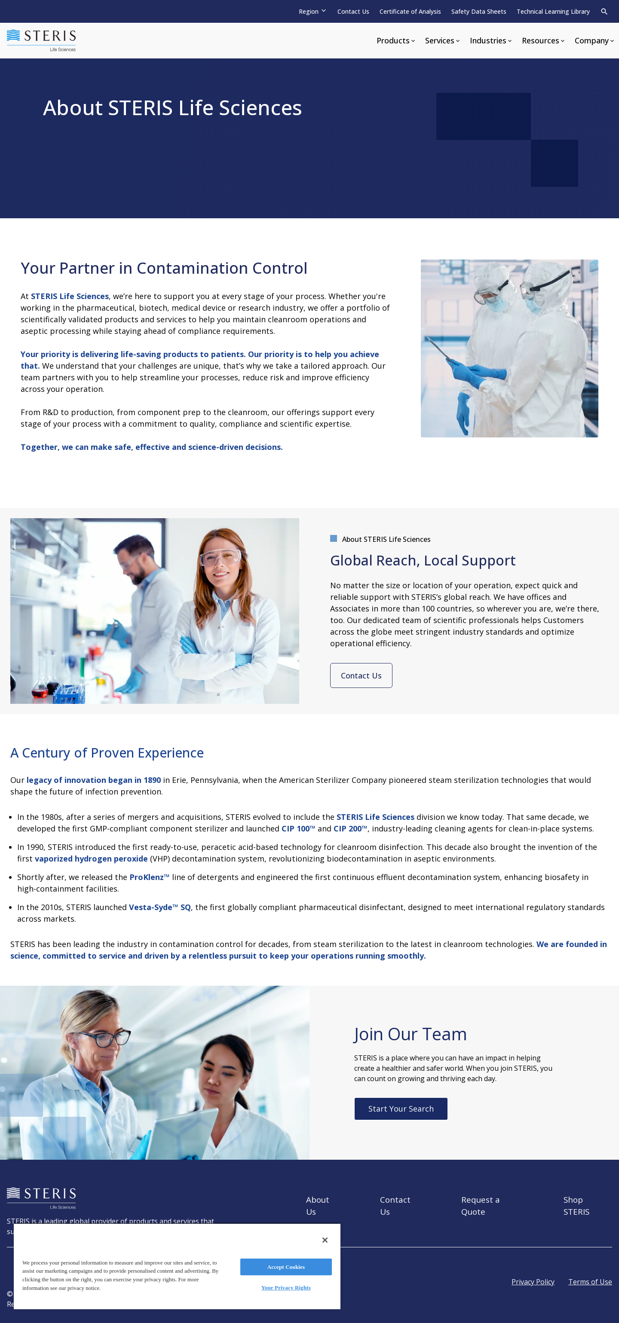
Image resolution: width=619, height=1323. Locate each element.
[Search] (604, 11)
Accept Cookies (286, 1267)
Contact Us (353, 11)
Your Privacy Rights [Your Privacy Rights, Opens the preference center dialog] (286, 1287)
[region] (177, 1266)
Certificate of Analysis (410, 11)
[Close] (325, 1240)
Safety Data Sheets (478, 11)
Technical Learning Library (553, 11)
